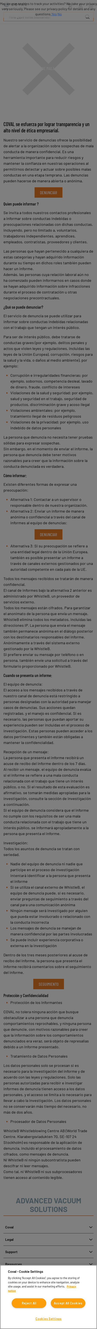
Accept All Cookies (68, 1303)
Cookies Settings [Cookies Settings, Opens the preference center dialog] (48, 1319)
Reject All (29, 1303)
